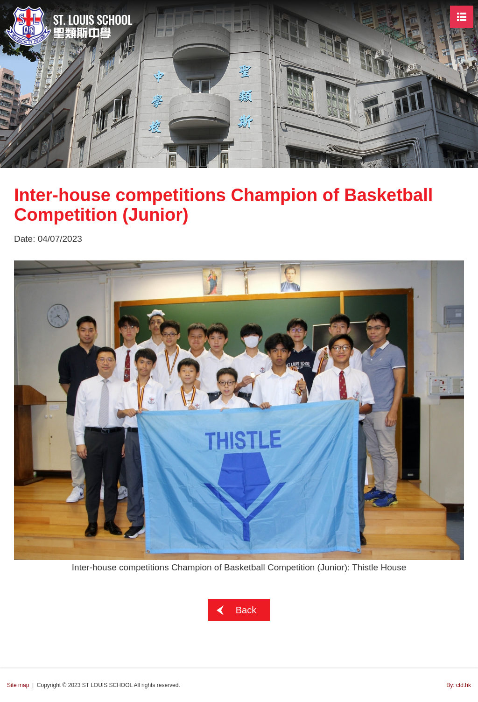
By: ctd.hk (458, 685)
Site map (18, 685)
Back (246, 610)
